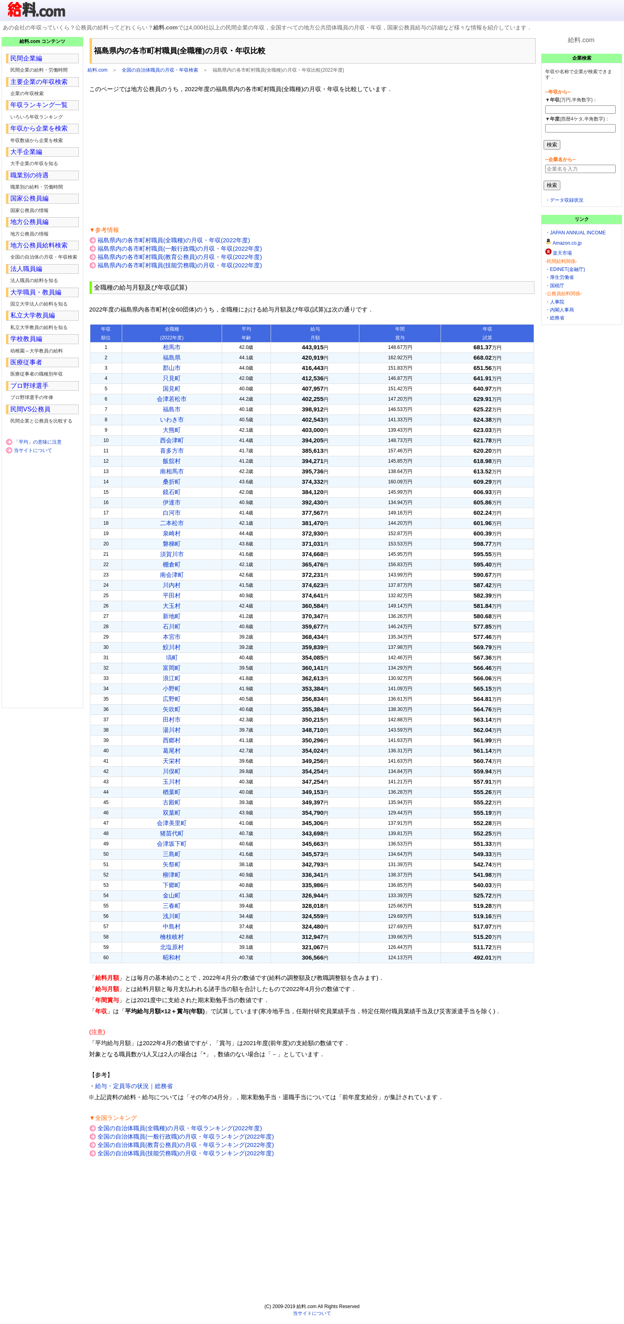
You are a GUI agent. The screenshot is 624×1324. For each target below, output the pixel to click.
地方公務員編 (29, 221)
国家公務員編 (29, 198)
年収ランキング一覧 (39, 104)
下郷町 (172, 885)
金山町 (172, 895)
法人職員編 (26, 268)
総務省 (557, 318)
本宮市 (172, 636)
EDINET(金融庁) (567, 269)
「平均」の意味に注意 (38, 442)
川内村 (172, 585)
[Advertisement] (312, 159)
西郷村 (172, 740)
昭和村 (172, 957)
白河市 (172, 512)
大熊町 (172, 429)
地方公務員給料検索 (39, 245)
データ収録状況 (566, 200)
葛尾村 (172, 750)
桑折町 (172, 481)
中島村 (172, 926)
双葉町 (172, 812)
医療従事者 (26, 362)
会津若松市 (172, 398)
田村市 (172, 719)
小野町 (172, 688)
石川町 (172, 626)
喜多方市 (172, 450)
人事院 (557, 302)
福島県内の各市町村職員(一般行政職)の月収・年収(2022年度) (180, 248)
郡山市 (172, 367)
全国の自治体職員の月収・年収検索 (160, 70)
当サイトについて (33, 450)
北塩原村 (172, 947)
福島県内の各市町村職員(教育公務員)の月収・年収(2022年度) (180, 256)
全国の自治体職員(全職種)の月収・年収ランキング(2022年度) (180, 1128)
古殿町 (172, 802)
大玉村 (172, 605)
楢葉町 (172, 792)
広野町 (172, 698)
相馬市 (172, 347)
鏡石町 (172, 492)
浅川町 (172, 916)
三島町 (172, 854)
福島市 (172, 409)
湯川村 (172, 729)
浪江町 (172, 678)
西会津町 (172, 440)
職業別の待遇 (29, 175)
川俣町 (172, 771)
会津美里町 (172, 823)
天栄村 (172, 760)
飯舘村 (172, 461)
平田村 (172, 595)
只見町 (172, 378)
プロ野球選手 (29, 385)
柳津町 (172, 874)
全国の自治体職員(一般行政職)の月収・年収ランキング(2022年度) (186, 1136)
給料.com (97, 70)
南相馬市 (172, 471)
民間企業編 (26, 58)
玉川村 (172, 781)
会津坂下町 (172, 843)
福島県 (172, 357)
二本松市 (172, 523)
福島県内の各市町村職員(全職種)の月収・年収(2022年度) (174, 240)
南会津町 (172, 574)
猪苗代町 (172, 833)
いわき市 (172, 419)
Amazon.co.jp (567, 243)
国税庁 (557, 285)
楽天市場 (562, 253)
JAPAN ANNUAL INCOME (578, 233)
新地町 (172, 616)
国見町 (172, 388)
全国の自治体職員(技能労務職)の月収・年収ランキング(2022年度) (186, 1153)
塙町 (172, 657)
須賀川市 (172, 554)
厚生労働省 (562, 277)
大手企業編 (26, 151)
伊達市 (172, 502)
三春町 (172, 905)
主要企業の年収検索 (39, 81)
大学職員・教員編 (35, 292)
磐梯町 (172, 543)
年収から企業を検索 (39, 128)
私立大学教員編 (32, 315)
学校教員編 (26, 338)
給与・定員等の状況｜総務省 (134, 1086)
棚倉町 (172, 564)
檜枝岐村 (172, 936)
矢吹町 (172, 709)
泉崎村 (172, 533)
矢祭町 (172, 864)
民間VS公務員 (30, 409)
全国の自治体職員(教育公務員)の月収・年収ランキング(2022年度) (186, 1144)
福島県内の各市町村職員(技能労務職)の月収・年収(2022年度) (180, 265)
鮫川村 (172, 647)
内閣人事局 (562, 310)
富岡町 (172, 667)
